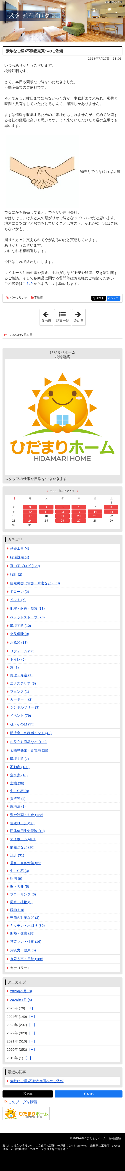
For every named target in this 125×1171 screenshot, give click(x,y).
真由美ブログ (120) (25, 566)
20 (78, 516)
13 (78, 511)
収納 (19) (17, 910)
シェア (115, 298)
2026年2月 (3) (21, 991)
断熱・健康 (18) (22, 933)
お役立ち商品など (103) (28, 742)
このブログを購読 (22, 1102)
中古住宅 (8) (19, 791)
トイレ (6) (18, 659)
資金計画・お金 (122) (26, 815)
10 (30, 511)
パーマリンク (18, 298)
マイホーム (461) (23, 839)
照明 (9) (16, 878)
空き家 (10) (19, 775)
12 (62, 511)
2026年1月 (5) (21, 1000)
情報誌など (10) (22, 847)
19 (62, 516)
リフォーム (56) (22, 651)
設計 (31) (17, 855)
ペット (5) (18, 600)
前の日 (47, 316)
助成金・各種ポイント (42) (31, 733)
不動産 (38, 297)
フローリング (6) (23, 894)
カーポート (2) (21, 699)
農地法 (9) (18, 806)
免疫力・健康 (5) (23, 950)
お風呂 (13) (19, 642)
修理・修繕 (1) (21, 675)
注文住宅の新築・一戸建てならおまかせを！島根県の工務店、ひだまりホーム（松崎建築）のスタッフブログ (62, 21)
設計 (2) (16, 574)
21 (95, 516)
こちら (28, 284)
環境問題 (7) (19, 759)
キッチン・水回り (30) (27, 925)
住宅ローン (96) (22, 823)
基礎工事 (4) (19, 548)
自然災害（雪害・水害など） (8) (35, 583)
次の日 (79, 316)
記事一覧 (62, 321)
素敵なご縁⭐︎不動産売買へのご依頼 (34, 51)
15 (111, 511)
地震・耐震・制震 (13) (27, 608)
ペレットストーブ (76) (27, 617)
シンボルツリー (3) (24, 707)
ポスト (101, 298)
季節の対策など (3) (24, 917)
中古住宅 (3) (19, 871)
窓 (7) (14, 667)
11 (46, 511)
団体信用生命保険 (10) (27, 831)
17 (30, 516)
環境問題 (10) (20, 626)
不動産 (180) (19, 767)
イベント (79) (20, 715)
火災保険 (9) (19, 634)
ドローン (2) (19, 591)
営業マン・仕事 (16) (25, 941)
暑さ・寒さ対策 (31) (25, 863)
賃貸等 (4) (18, 799)
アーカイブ (17, 982)
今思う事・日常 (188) (26, 959)
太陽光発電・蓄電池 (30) (29, 750)
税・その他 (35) (22, 724)
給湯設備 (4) (19, 557)
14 (95, 511)
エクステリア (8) (23, 683)
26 (62, 520)
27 (78, 520)
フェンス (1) (19, 691)
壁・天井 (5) (19, 886)
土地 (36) (17, 783)
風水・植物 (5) (21, 902)
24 (30, 520)
